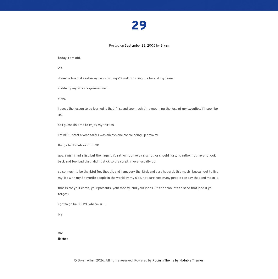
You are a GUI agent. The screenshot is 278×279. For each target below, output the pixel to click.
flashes (63, 239)
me (60, 233)
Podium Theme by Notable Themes (177, 260)
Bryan (164, 46)
